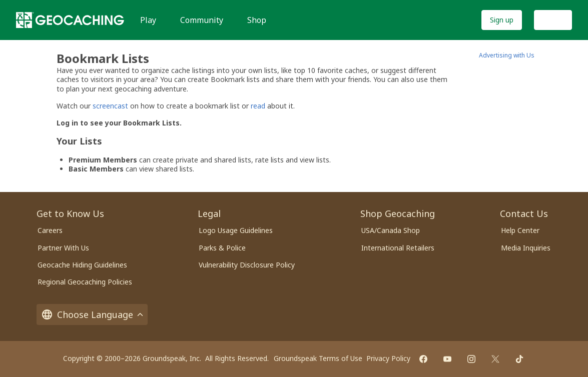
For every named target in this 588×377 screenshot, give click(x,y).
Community (201, 20)
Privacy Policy (388, 358)
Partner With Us (63, 247)
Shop (256, 20)
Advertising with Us (506, 55)
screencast (110, 105)
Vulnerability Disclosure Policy (247, 265)
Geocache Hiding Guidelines (82, 265)
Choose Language (92, 314)
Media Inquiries (525, 247)
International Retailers (397, 247)
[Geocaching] (70, 20)
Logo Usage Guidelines (236, 230)
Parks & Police (222, 247)
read (258, 105)
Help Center (520, 230)
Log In (552, 19)
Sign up (501, 19)
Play (148, 20)
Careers (50, 230)
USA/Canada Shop (390, 230)
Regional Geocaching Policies (85, 281)
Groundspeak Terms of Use (318, 358)
